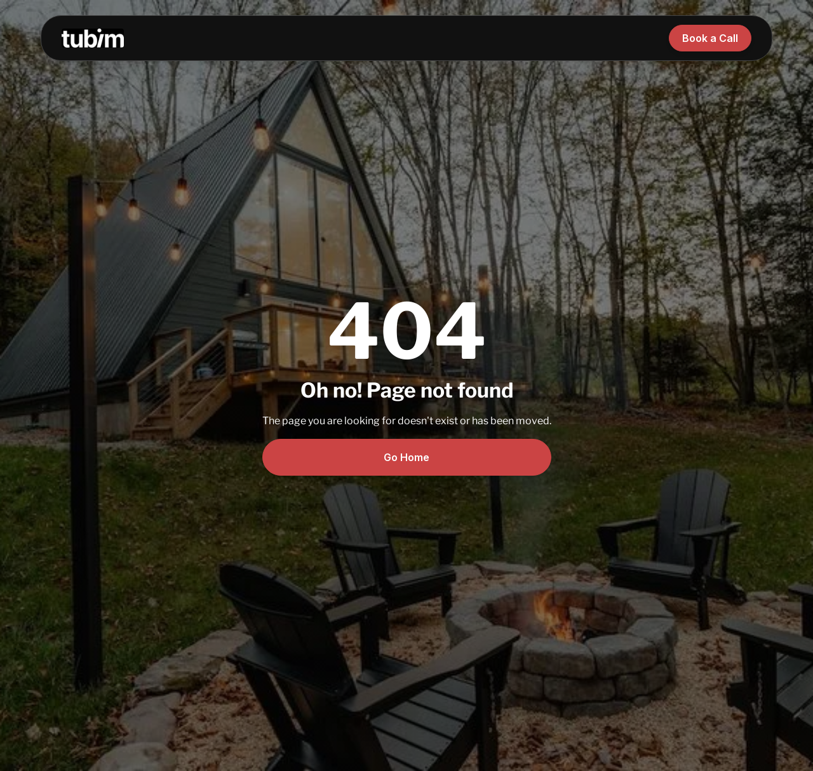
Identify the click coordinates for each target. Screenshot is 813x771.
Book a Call (710, 38)
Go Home (406, 457)
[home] (93, 38)
